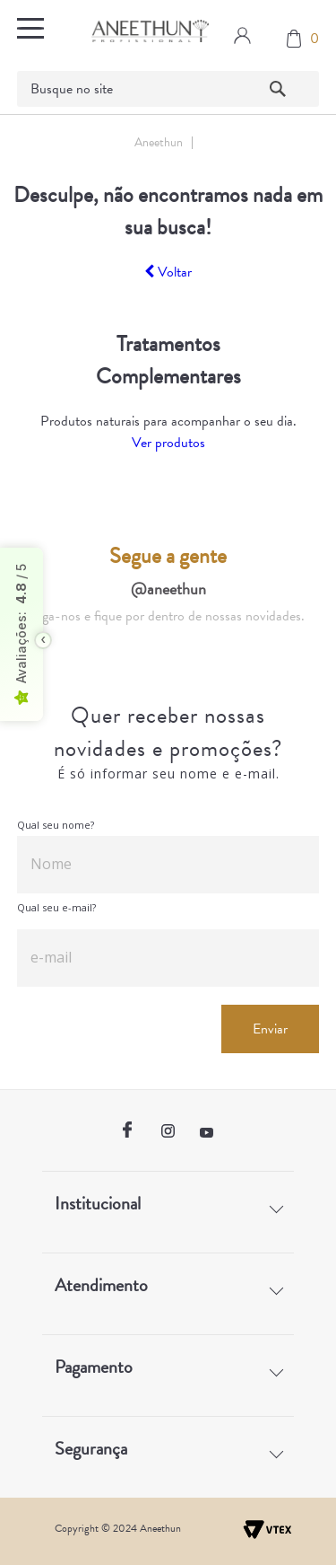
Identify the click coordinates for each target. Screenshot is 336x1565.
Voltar (168, 272)
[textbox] (168, 89)
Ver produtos (168, 442)
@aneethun (168, 588)
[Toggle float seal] (43, 640)
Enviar (270, 1029)
